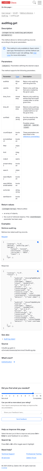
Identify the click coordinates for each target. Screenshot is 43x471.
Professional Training (33, 454)
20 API (15, 13)
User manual (6, 13)
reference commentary (31, 136)
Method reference (26, 13)
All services (6, 458)
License (4, 468)
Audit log (5, 16)
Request (4, 236)
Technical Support (8, 454)
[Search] (34, 3)
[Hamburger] (39, 2)
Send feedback (21, 419)
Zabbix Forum (31, 458)
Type (17, 76)
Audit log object (9, 355)
